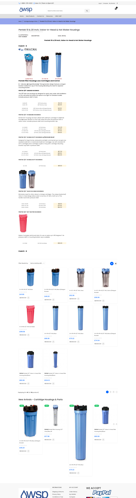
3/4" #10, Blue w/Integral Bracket (42, 132)
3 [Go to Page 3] (113, 395)
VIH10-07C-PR (25, 207)
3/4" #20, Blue (42, 153)
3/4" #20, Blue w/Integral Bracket (42, 155)
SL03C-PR (25, 106)
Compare (105, 3)
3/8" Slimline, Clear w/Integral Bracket (42, 111)
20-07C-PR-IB (25, 157)
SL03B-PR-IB (24, 109)
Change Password (74, 470)
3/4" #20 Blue (42, 209)
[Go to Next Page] (116, 395)
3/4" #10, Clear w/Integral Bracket (42, 134)
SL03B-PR (25, 104)
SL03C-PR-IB (25, 111)
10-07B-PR (25, 129)
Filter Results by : (23, 265)
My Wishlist (112, 3)
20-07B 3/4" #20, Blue (51, 335)
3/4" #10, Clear (42, 131)
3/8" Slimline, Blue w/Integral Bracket (42, 108)
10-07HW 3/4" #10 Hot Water (28, 328)
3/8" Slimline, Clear (42, 105)
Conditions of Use (57, 467)
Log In (100, 3)
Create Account (74, 473)
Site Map (55, 470)
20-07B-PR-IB (25, 155)
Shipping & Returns (58, 462)
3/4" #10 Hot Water (42, 245)
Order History (73, 462)
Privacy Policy (56, 465)
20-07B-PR (25, 153)
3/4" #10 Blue (42, 205)
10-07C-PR (25, 131)
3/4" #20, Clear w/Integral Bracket (42, 157)
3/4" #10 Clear (42, 207)
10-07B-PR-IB (25, 132)
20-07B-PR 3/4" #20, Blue (77, 335)
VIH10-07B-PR (25, 205)
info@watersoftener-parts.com (34, 488)
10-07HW (24, 245)
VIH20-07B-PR (25, 209)
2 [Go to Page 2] (110, 395)
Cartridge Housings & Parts (33, 21)
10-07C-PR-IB (25, 134)
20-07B (25, 167)
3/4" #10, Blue (42, 129)
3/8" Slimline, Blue (42, 103)
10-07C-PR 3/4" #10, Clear (77, 292)
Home (20, 21)
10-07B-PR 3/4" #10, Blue (27, 291)
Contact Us (55, 473)
